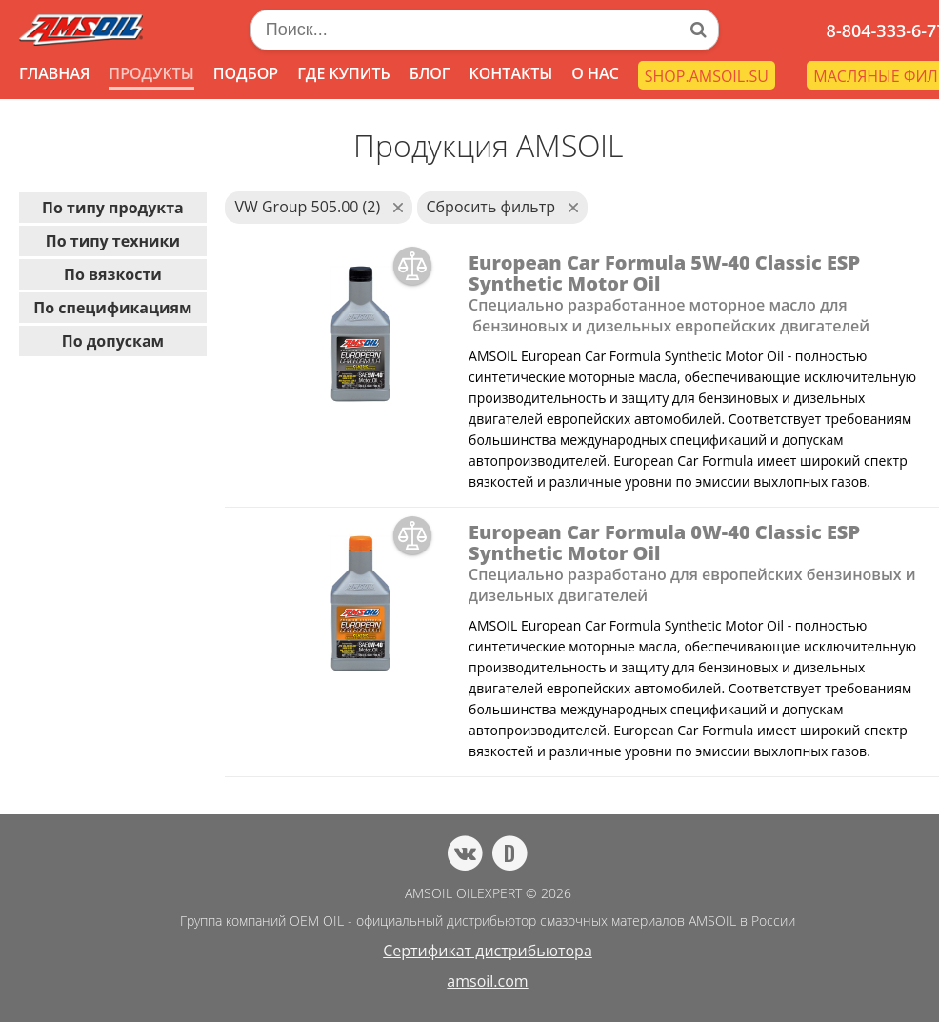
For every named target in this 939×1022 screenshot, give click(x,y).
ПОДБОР (245, 73)
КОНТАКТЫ (510, 73)
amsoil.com (487, 981)
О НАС (595, 73)
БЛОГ (430, 73)
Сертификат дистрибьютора (487, 950)
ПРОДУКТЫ (151, 73)
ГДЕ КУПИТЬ (343, 73)
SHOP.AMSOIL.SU (707, 76)
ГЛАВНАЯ (54, 73)
